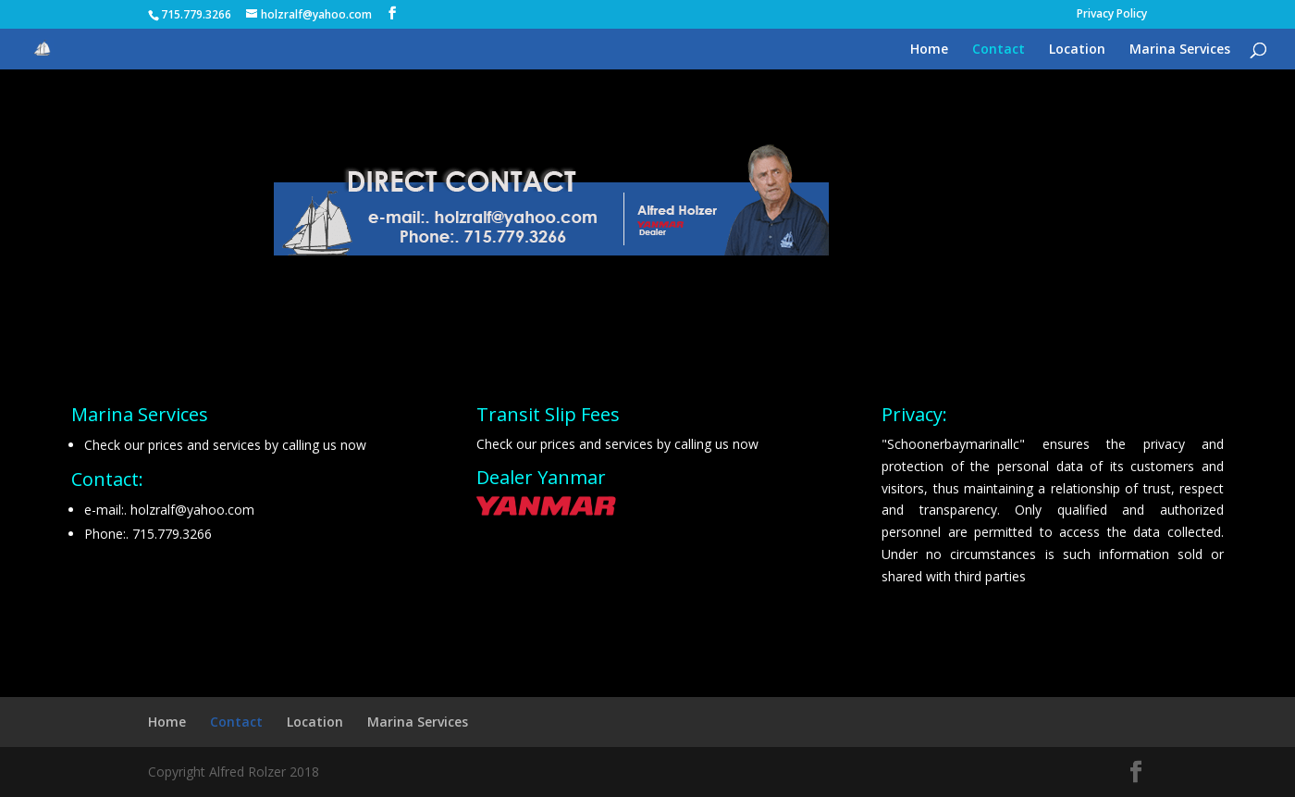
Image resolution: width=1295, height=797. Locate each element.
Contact (998, 50)
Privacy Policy (1112, 14)
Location (1077, 50)
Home (929, 50)
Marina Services (1179, 50)
